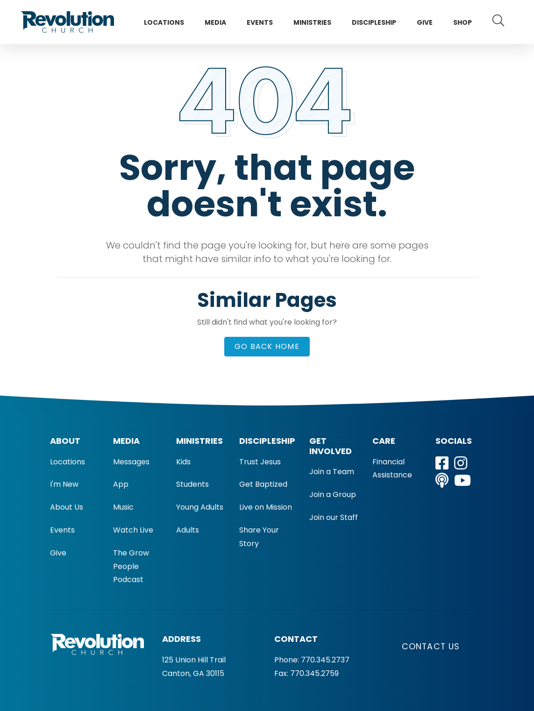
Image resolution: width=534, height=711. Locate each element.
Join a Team (331, 471)
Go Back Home (267, 346)
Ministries (312, 22)
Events (260, 22)
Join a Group (332, 494)
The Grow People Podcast (131, 566)
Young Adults (199, 507)
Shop (462, 22)
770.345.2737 (325, 659)
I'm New (64, 484)
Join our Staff (333, 517)
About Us (66, 507)
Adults (187, 530)
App (120, 484)
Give (425, 22)
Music (123, 507)
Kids (183, 461)
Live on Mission (265, 507)
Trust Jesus (260, 461)
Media (215, 22)
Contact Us (431, 646)
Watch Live (133, 530)
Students (192, 484)
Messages (131, 461)
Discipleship (374, 22)
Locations (164, 22)
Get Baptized (263, 484)
